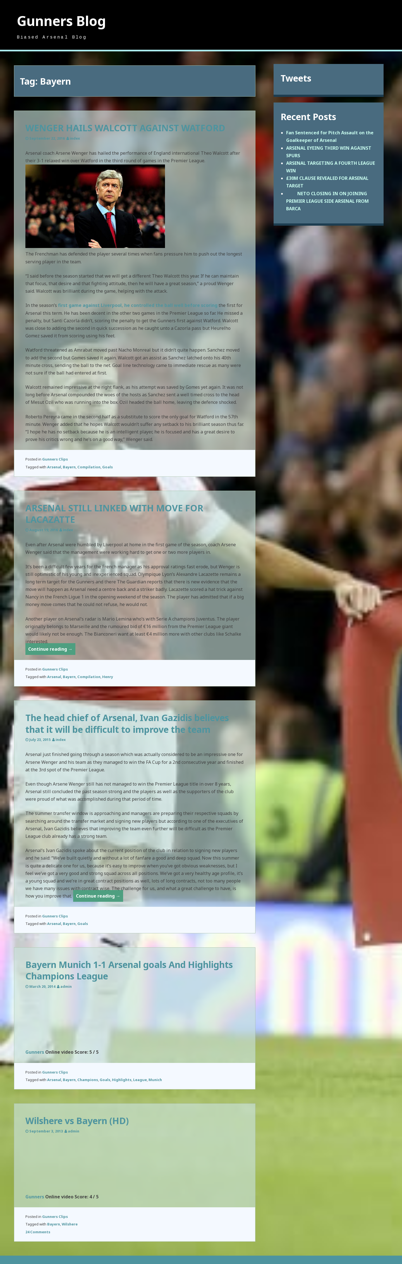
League (140, 1079)
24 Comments (37, 1231)
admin (66, 986)
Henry (107, 676)
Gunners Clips (55, 459)
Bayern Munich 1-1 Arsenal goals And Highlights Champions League (129, 970)
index (75, 138)
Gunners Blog (61, 21)
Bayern (69, 466)
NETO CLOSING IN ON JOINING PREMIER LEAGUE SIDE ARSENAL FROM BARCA (327, 201)
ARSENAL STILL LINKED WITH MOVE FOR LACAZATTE (114, 514)
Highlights (121, 1079)
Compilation (88, 466)
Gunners (34, 1052)
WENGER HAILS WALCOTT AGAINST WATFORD (125, 128)
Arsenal (54, 466)
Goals (107, 466)
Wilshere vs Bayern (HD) (77, 1121)
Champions (87, 1079)
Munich (155, 1079)
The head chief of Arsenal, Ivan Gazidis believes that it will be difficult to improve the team (127, 723)
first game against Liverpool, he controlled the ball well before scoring (137, 305)
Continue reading (51, 650)
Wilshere (70, 1224)
